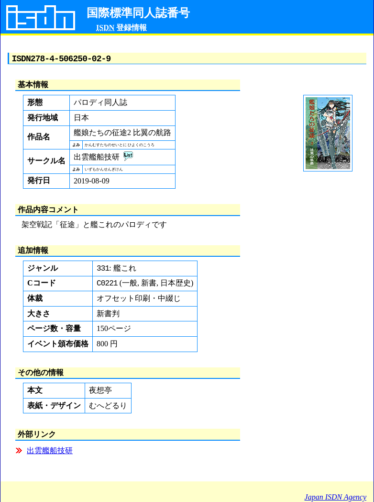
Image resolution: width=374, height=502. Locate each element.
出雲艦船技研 (50, 454)
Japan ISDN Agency (335, 497)
